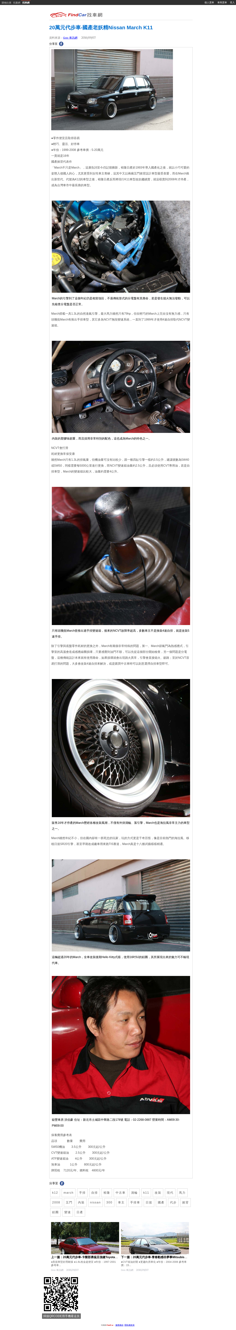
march (69, 1192)
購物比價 (6, 2)
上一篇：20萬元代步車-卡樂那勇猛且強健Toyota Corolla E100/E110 (96, 1257)
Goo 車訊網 (70, 37)
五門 (69, 1202)
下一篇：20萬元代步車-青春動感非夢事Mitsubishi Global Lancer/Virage (169, 1257)
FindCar (110, 1325)
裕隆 (106, 1192)
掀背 (185, 1202)
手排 (82, 1192)
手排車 (135, 1202)
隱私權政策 (129, 1325)
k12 (55, 1192)
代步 (173, 1202)
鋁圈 (55, 1212)
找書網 (16, 2)
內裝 (81, 1202)
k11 (146, 1192)
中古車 (121, 1192)
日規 (149, 1202)
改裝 (158, 1192)
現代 (170, 1192)
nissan (95, 1202)
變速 (67, 1212)
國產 (161, 1202)
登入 (232, 2)
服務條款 (119, 1325)
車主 (121, 1202)
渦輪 (134, 1192)
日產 (80, 1212)
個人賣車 (209, 2)
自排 (94, 1192)
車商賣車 (222, 2)
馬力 (182, 1192)
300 (109, 1202)
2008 (56, 1202)
